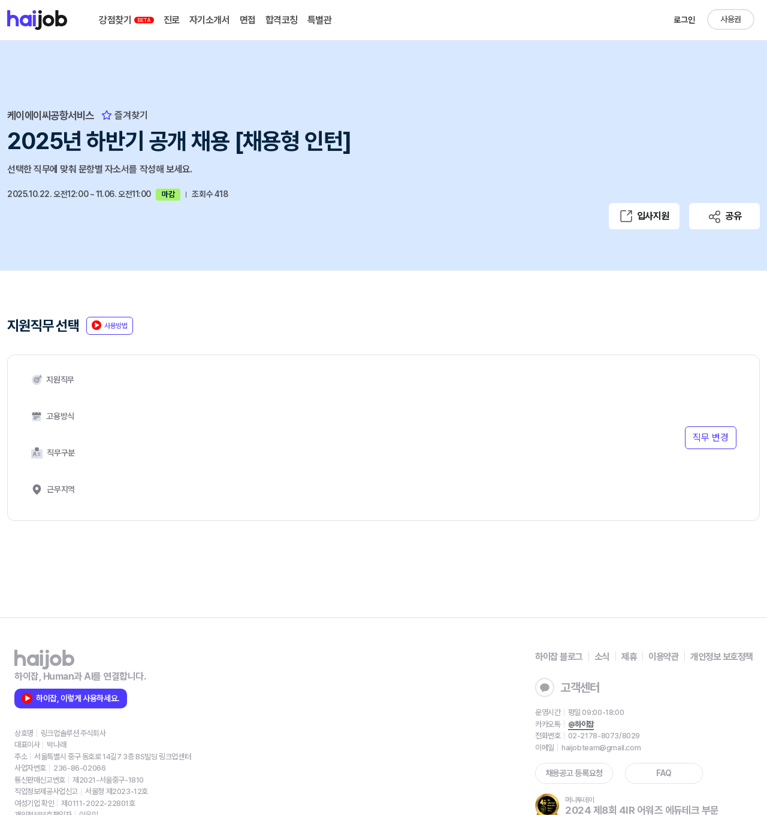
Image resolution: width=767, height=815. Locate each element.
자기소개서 (212, 20)
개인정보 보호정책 (719, 596)
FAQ (651, 714)
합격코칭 (284, 20)
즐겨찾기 (130, 115)
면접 (250, 20)
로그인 (683, 20)
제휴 (621, 596)
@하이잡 (568, 665)
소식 (593, 596)
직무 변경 (709, 407)
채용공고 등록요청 (561, 714)
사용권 (730, 20)
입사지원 (644, 214)
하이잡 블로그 (547, 596)
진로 (175, 20)
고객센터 (554, 628)
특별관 (322, 20)
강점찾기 (129, 20)
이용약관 (657, 596)
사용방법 (114, 329)
